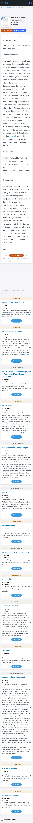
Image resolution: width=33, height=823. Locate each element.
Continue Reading (16, 255)
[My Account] (31, 3)
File (4, 36)
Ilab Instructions (18, 7)
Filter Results (28, 36)
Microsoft (12, 136)
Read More (16, 321)
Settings (20, 36)
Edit (9, 36)
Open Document (7, 30)
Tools (14, 36)
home (2, 7)
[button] (2, 2)
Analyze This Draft (19, 30)
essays (9, 7)
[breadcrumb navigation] (16, 8)
